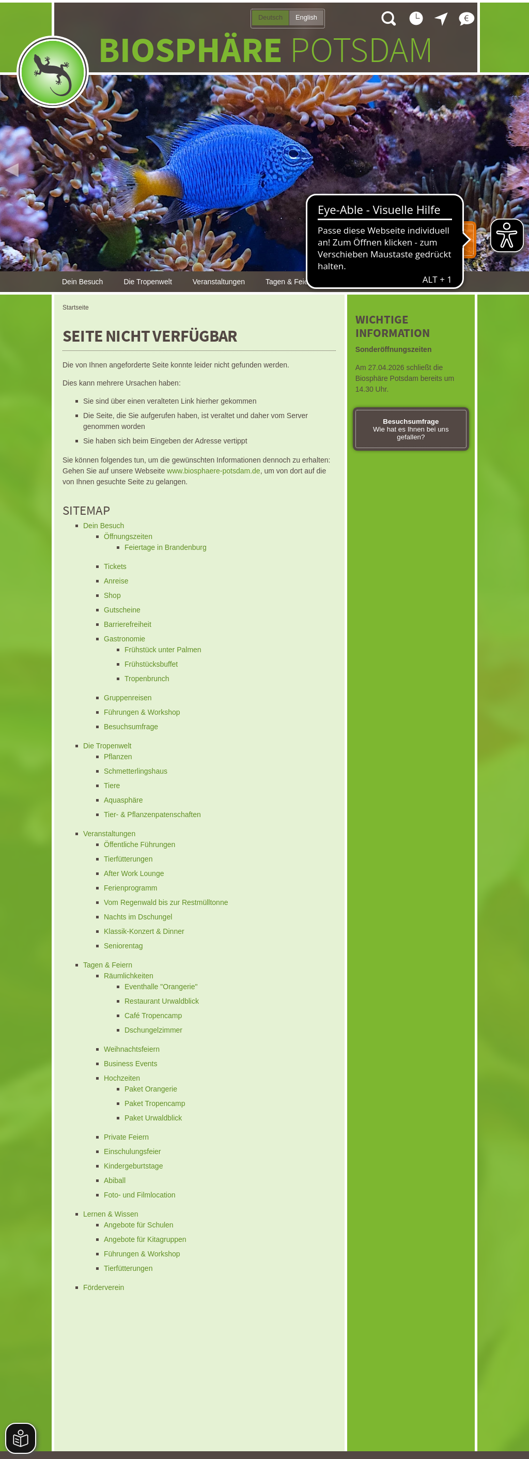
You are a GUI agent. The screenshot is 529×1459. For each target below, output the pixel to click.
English (306, 17)
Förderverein (431, 282)
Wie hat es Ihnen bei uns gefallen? (411, 429)
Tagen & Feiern (290, 282)
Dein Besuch (82, 282)
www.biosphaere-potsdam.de (213, 471)
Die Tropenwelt (147, 282)
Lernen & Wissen (363, 282)
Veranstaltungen (219, 282)
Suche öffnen (388, 18)
